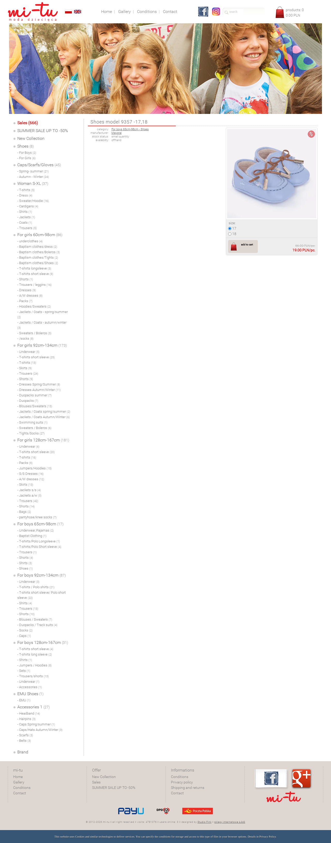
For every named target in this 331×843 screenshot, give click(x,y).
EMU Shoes (30, 693)
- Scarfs (25, 735)
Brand (22, 752)
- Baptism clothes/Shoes (37, 263)
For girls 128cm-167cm (43, 440)
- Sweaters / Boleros (34, 333)
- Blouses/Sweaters (34, 406)
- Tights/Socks (31, 433)
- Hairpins (26, 719)
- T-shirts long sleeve (34, 654)
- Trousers (27, 228)
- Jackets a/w (29, 495)
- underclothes (30, 241)
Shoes (25, 146)
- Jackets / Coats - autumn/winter (41, 325)
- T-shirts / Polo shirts (36, 587)
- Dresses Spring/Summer (38, 384)
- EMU (24, 700)
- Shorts (25, 279)
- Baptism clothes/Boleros (38, 252)
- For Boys (26, 153)
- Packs (25, 301)
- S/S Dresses (30, 474)
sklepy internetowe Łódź (229, 822)
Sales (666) (27, 122)
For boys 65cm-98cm (40, 523)
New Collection (30, 138)
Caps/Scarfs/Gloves (39, 164)
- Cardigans (27, 206)
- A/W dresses (30, 295)
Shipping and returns (187, 788)
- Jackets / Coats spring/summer (43, 411)
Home (18, 777)
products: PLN (295, 12)
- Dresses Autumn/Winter (39, 390)
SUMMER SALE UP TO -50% (42, 130)
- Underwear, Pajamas (35, 530)
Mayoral (116, 133)
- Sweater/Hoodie (33, 201)
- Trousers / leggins (34, 285)
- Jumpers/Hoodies (34, 468)
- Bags (24, 512)
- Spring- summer (33, 171)
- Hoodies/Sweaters (34, 306)
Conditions (22, 788)
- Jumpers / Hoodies (34, 665)
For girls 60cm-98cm (40, 234)
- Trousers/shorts (33, 676)
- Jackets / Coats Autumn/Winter (43, 417)
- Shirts (24, 212)
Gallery (18, 782)
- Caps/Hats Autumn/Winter (40, 730)
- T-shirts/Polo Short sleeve (39, 547)
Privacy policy (182, 782)
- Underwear (28, 352)
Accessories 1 (33, 706)
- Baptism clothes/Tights (37, 257)
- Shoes (25, 568)
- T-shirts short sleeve (35, 274)
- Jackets (26, 217)
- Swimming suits (32, 422)
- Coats (24, 222)
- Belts (24, 741)
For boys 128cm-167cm (42, 642)
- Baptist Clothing (32, 536)
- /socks (25, 338)
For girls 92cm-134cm (42, 345)
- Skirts (24, 368)
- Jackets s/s (29, 490)
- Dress (24, 195)
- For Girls (26, 158)
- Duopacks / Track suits (37, 625)
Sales (96, 782)
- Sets (23, 671)
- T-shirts (26, 190)
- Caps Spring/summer (36, 724)
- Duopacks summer (34, 395)
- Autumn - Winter (33, 177)
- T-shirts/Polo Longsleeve (38, 541)
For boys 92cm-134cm (41, 575)
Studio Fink (205, 822)
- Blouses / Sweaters (34, 619)
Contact (19, 793)
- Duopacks (27, 401)
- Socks (25, 630)
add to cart (247, 244)
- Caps (24, 636)
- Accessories (29, 687)
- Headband (28, 713)
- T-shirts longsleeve (34, 268)
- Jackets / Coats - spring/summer (42, 314)
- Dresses (26, 290)
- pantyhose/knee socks (37, 517)
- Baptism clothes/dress (37, 247)
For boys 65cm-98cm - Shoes (130, 129)
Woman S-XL (32, 183)
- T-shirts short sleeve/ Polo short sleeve (41, 595)
